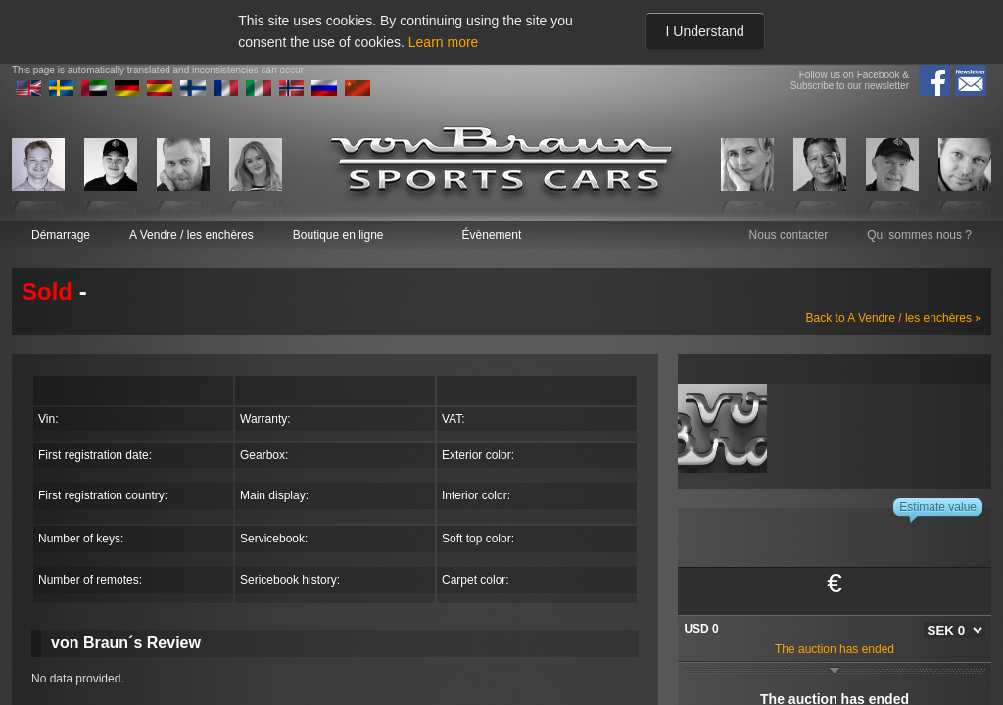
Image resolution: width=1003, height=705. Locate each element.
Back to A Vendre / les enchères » (893, 318)
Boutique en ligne (338, 235)
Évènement (492, 235)
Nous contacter (789, 235)
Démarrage (60, 235)
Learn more (443, 42)
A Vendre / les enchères (191, 235)
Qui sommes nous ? (919, 235)
